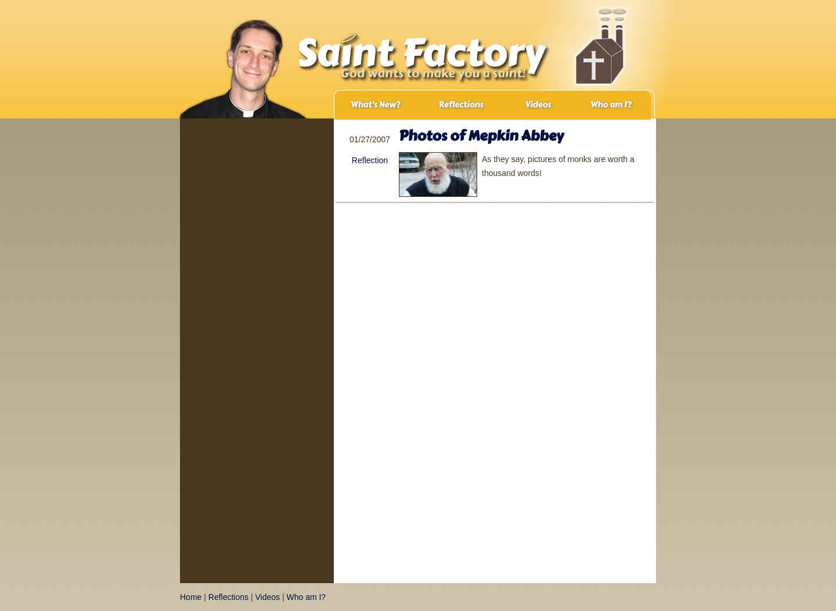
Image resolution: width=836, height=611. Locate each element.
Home (190, 597)
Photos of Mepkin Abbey (481, 135)
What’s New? (375, 105)
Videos (538, 105)
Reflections (460, 105)
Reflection (370, 160)
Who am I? (611, 105)
